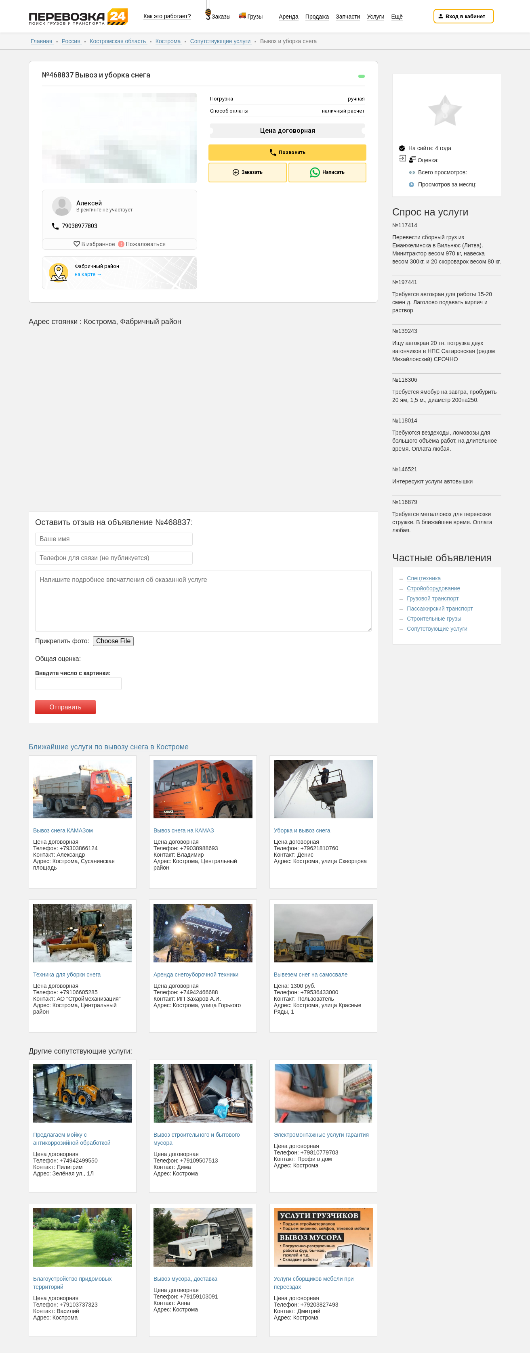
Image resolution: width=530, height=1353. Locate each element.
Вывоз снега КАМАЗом (63, 829)
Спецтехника (424, 578)
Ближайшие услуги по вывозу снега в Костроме (109, 746)
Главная (42, 41)
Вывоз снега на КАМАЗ (184, 829)
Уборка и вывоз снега (302, 829)
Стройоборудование (433, 588)
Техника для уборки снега (67, 973)
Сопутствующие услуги (221, 41)
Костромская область (118, 41)
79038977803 (79, 226)
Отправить (65, 706)
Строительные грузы (434, 618)
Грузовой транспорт (432, 598)
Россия (72, 41)
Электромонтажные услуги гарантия (321, 1134)
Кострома (169, 41)
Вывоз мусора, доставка (185, 1278)
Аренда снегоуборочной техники (196, 973)
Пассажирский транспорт (440, 608)
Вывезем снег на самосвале (311, 973)
